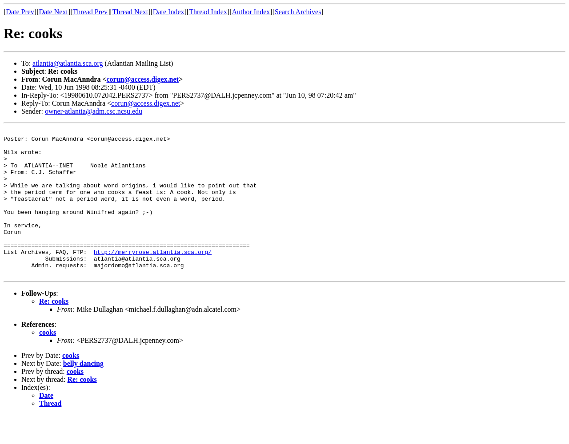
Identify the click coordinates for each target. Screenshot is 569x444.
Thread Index (208, 12)
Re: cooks (53, 330)
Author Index (251, 12)
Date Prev (20, 12)
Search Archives (298, 12)
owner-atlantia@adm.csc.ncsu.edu (93, 111)
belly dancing (83, 392)
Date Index (168, 12)
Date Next (53, 12)
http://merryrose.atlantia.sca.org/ (153, 277)
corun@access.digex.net (143, 79)
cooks (47, 361)
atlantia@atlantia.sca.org (67, 63)
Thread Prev (90, 12)
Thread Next (130, 12)
